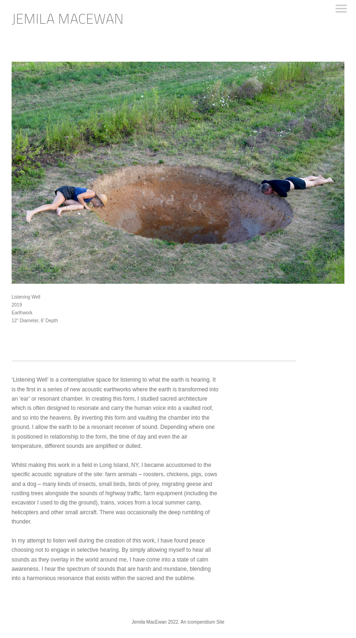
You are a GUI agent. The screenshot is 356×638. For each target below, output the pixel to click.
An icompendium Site (203, 622)
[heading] (68, 22)
